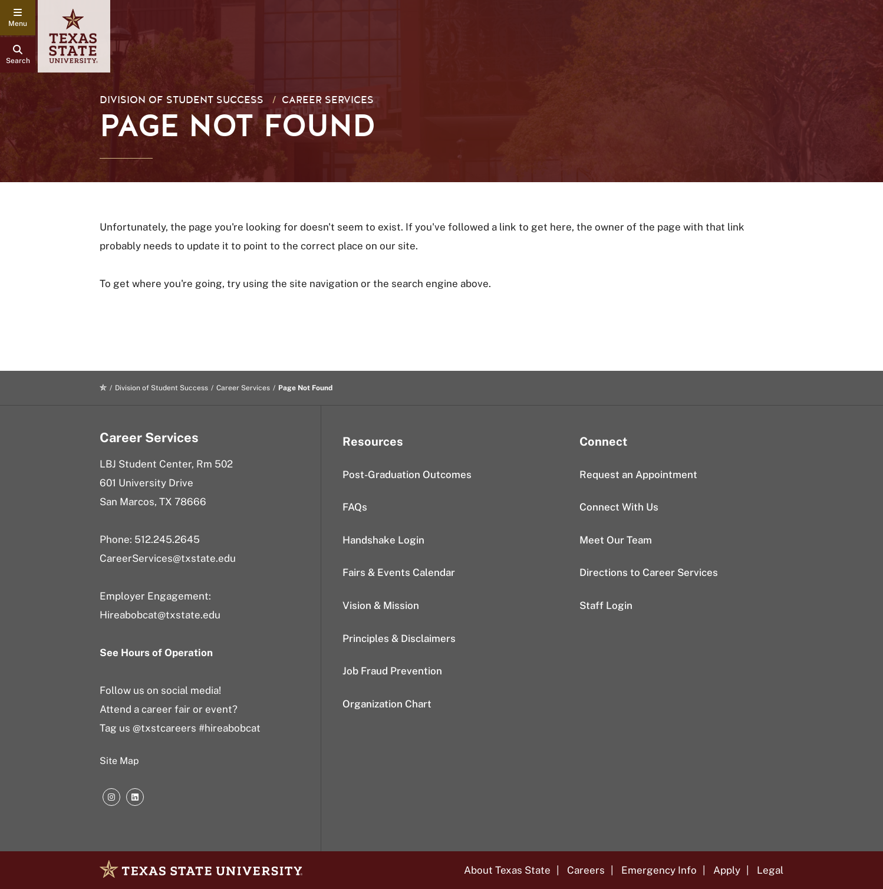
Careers (586, 870)
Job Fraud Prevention (392, 671)
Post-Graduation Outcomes (407, 474)
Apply (726, 870)
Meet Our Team (615, 540)
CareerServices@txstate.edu (168, 558)
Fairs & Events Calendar (398, 572)
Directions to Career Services (648, 572)
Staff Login (605, 605)
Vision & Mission (380, 605)
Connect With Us (618, 507)
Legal (770, 870)
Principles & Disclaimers (399, 638)
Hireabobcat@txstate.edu (160, 615)
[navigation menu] (17, 17)
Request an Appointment (638, 474)
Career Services (328, 100)
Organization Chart (386, 704)
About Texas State (507, 870)
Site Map (119, 760)
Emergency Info (659, 870)
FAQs (354, 507)
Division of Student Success (181, 100)
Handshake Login (383, 540)
